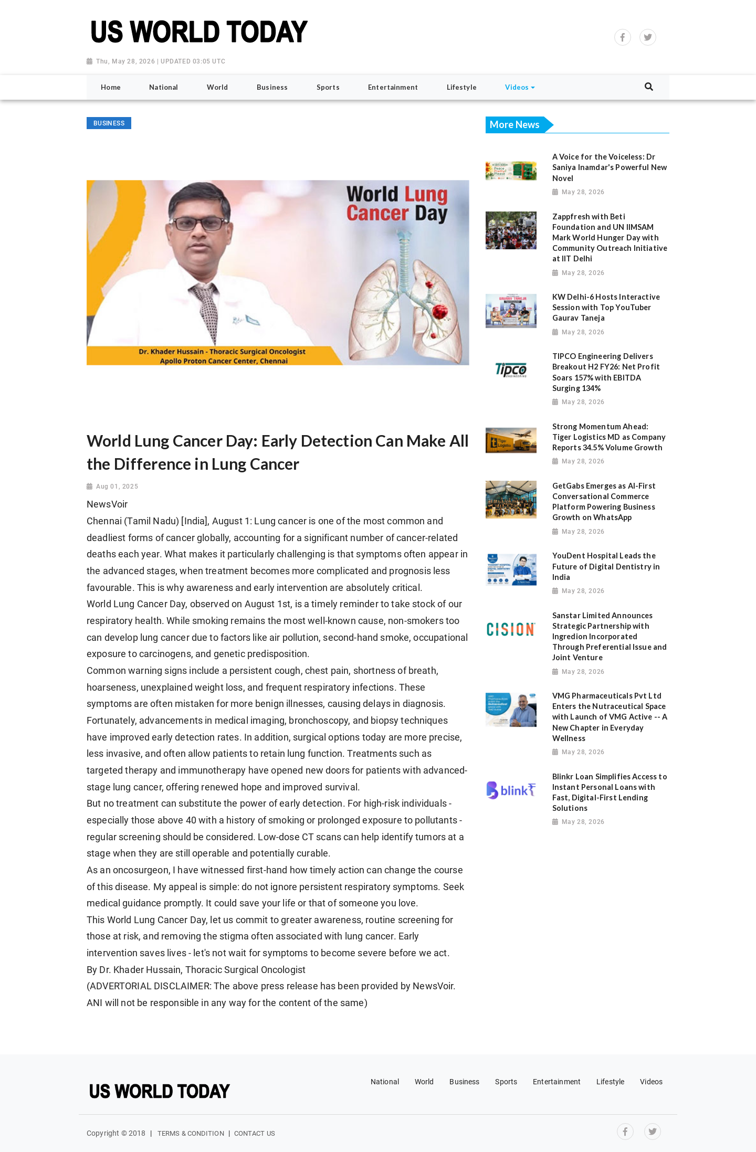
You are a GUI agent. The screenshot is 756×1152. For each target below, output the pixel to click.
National (385, 1081)
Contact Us (254, 1133)
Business (464, 1081)
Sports (506, 1081)
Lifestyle (610, 1081)
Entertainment (557, 1081)
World (424, 1081)
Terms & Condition (191, 1133)
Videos (651, 1081)
